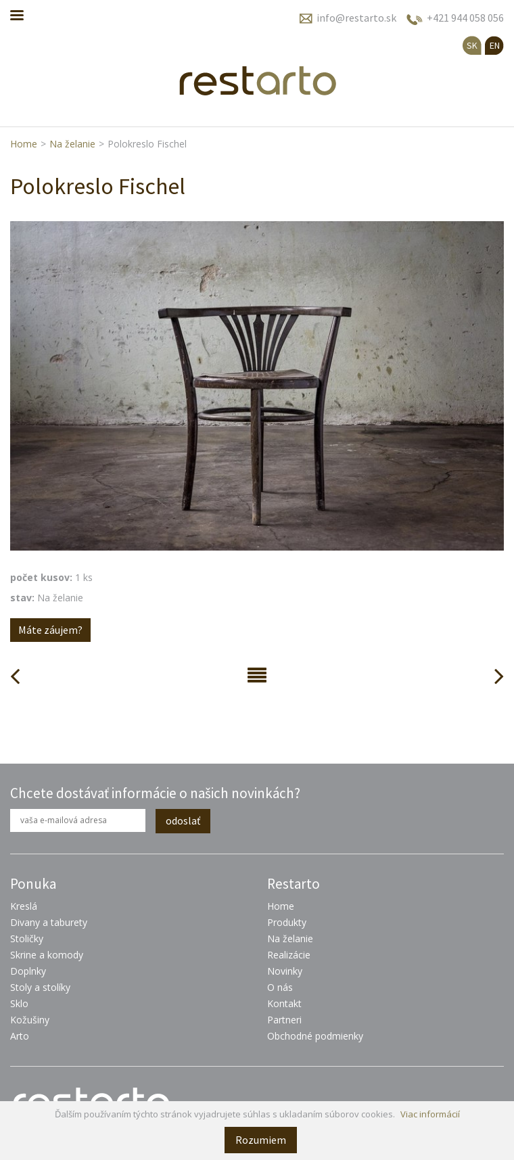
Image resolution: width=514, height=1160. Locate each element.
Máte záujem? (50, 629)
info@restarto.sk (356, 17)
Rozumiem (260, 1139)
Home (23, 143)
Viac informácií (430, 1114)
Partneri (284, 1019)
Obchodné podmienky (315, 1035)
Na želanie (72, 143)
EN (495, 45)
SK (472, 45)
